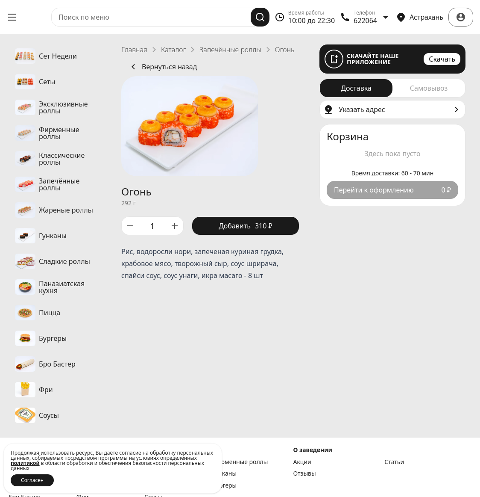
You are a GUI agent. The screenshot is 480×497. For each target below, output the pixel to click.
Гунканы (224, 473)
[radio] (356, 88)
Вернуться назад (162, 67)
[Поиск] (260, 17)
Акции (302, 462)
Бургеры (224, 485)
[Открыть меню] (12, 17)
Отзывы (304, 473)
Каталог (173, 49)
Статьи (394, 462)
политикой (25, 463)
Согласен (32, 480)
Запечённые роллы (230, 49)
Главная (134, 49)
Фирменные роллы (240, 462)
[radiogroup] (392, 88)
